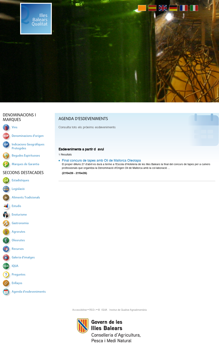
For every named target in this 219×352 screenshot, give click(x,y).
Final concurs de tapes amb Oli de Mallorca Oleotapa (101, 160)
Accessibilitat (79, 309)
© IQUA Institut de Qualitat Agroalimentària (122, 309)
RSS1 (92, 309)
